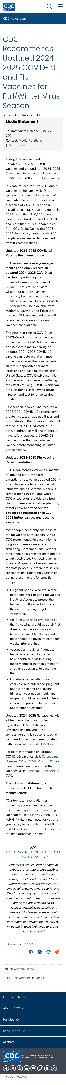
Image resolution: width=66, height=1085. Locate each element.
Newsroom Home (22, 969)
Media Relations (30, 140)
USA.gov (22, 1076)
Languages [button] (14, 1031)
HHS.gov (8, 1076)
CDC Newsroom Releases (25, 978)
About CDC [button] (14, 1008)
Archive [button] (11, 1042)
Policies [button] (11, 1019)
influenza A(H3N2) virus (39, 744)
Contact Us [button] (14, 997)
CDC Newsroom (14, 18)
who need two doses (38, 620)
